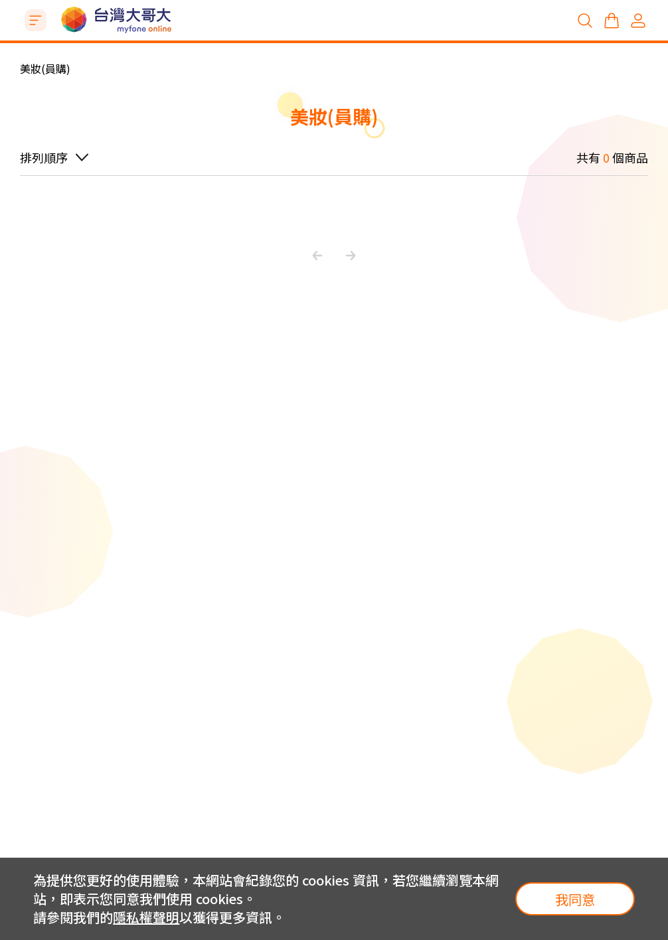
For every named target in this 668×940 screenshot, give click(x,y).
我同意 (575, 899)
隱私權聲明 (146, 917)
